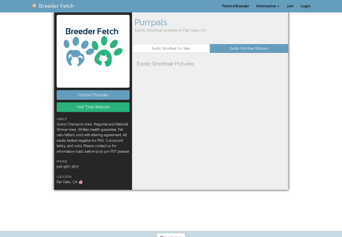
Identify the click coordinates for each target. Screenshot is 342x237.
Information (267, 6)
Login (305, 6)
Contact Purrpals (93, 95)
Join (290, 6)
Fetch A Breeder (235, 6)
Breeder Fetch (53, 6)
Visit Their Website (93, 107)
